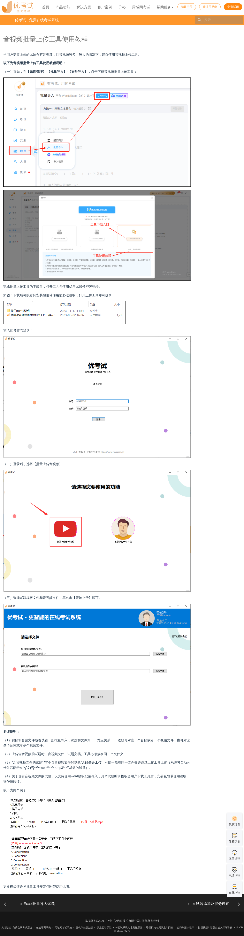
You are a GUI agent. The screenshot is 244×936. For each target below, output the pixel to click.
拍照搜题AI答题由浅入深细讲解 (215, 927)
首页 (45, 7)
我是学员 (186, 6)
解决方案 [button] (83, 7)
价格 (122, 7)
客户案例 (104, 7)
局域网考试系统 (63, 927)
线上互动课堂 (104, 927)
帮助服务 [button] (165, 7)
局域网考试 (141, 7)
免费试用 (233, 6)
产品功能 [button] (62, 7)
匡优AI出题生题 (84, 927)
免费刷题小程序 (185, 927)
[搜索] (219, 20)
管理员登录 (210, 6)
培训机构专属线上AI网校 (159, 927)
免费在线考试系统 (22, 927)
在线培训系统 (43, 927)
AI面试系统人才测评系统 (128, 927)
